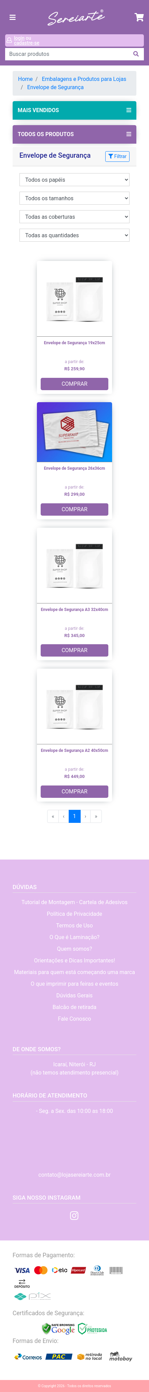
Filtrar (117, 156)
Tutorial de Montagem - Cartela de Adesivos (75, 902)
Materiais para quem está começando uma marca (74, 972)
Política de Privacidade (74, 914)
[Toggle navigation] (12, 17)
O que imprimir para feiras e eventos (74, 984)
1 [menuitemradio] (74, 816)
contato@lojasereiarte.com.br (74, 1175)
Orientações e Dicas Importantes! (74, 960)
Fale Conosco (74, 1019)
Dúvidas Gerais (74, 995)
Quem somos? (74, 949)
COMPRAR (74, 384)
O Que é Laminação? (74, 937)
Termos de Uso (74, 925)
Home (25, 79)
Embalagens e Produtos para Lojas (84, 79)
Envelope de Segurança (55, 87)
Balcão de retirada (75, 1007)
